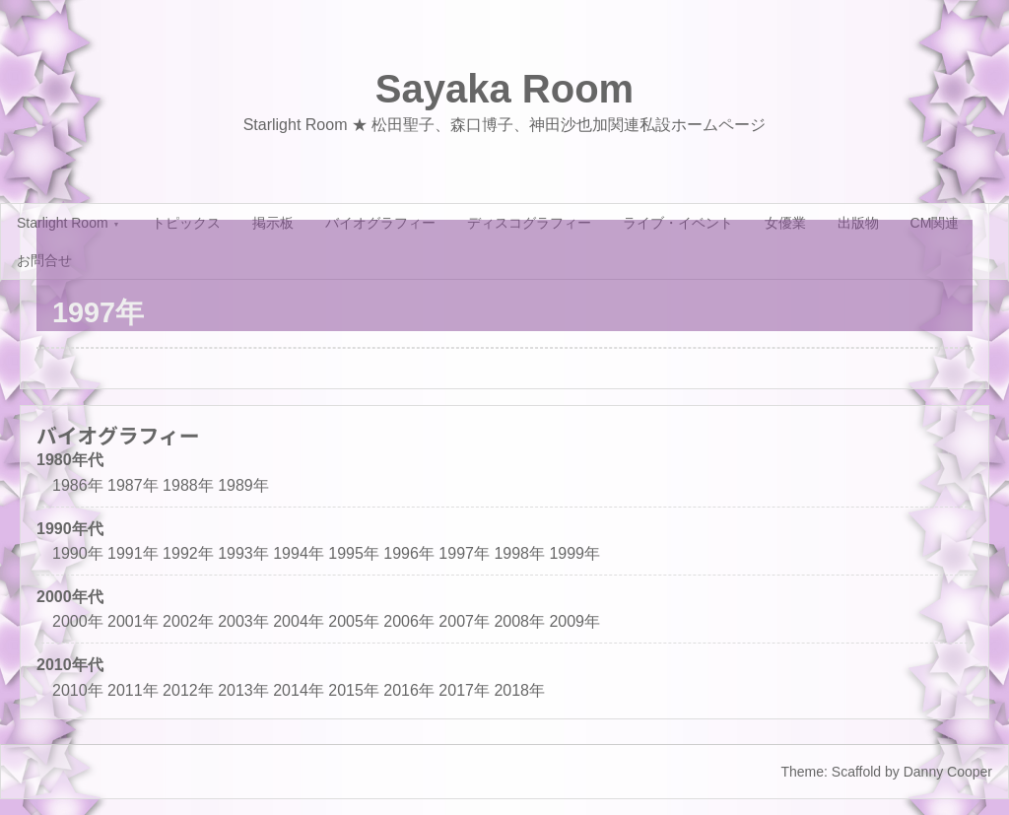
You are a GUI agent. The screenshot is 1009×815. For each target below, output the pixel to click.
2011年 (133, 690)
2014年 (298, 690)
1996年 (409, 553)
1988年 (188, 485)
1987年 (133, 485)
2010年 (77, 690)
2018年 (519, 690)
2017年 (464, 690)
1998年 (519, 553)
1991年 (133, 553)
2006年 (409, 621)
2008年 (519, 621)
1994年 (298, 553)
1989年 (243, 485)
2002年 (188, 621)
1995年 (353, 553)
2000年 (77, 621)
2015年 (353, 690)
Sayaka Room (504, 88)
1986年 (77, 485)
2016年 (409, 690)
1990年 (77, 553)
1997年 (464, 553)
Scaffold (856, 772)
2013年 (243, 690)
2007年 (464, 621)
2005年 (353, 621)
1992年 (188, 553)
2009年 (574, 621)
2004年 (298, 621)
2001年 (133, 621)
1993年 (243, 553)
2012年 (188, 690)
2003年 (243, 621)
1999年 (574, 553)
